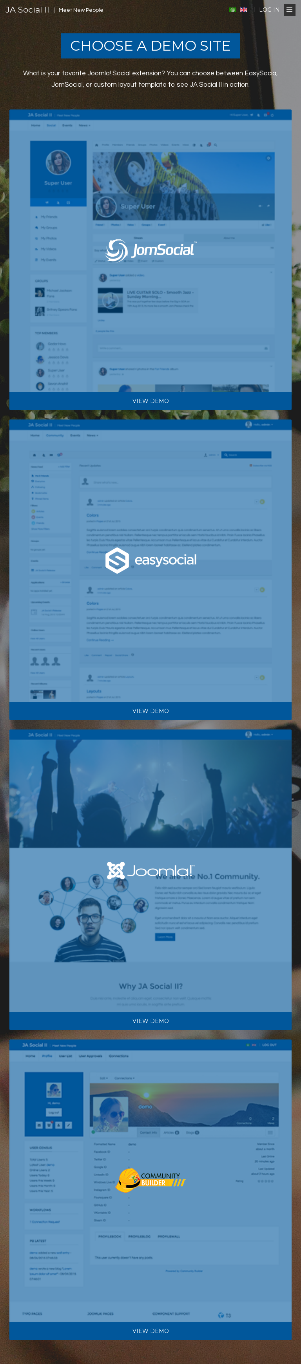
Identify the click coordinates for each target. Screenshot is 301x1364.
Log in (269, 9)
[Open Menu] (290, 10)
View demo (150, 401)
